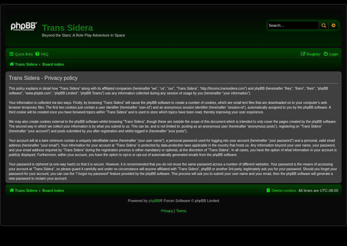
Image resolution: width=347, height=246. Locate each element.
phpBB (154, 201)
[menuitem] (41, 54)
